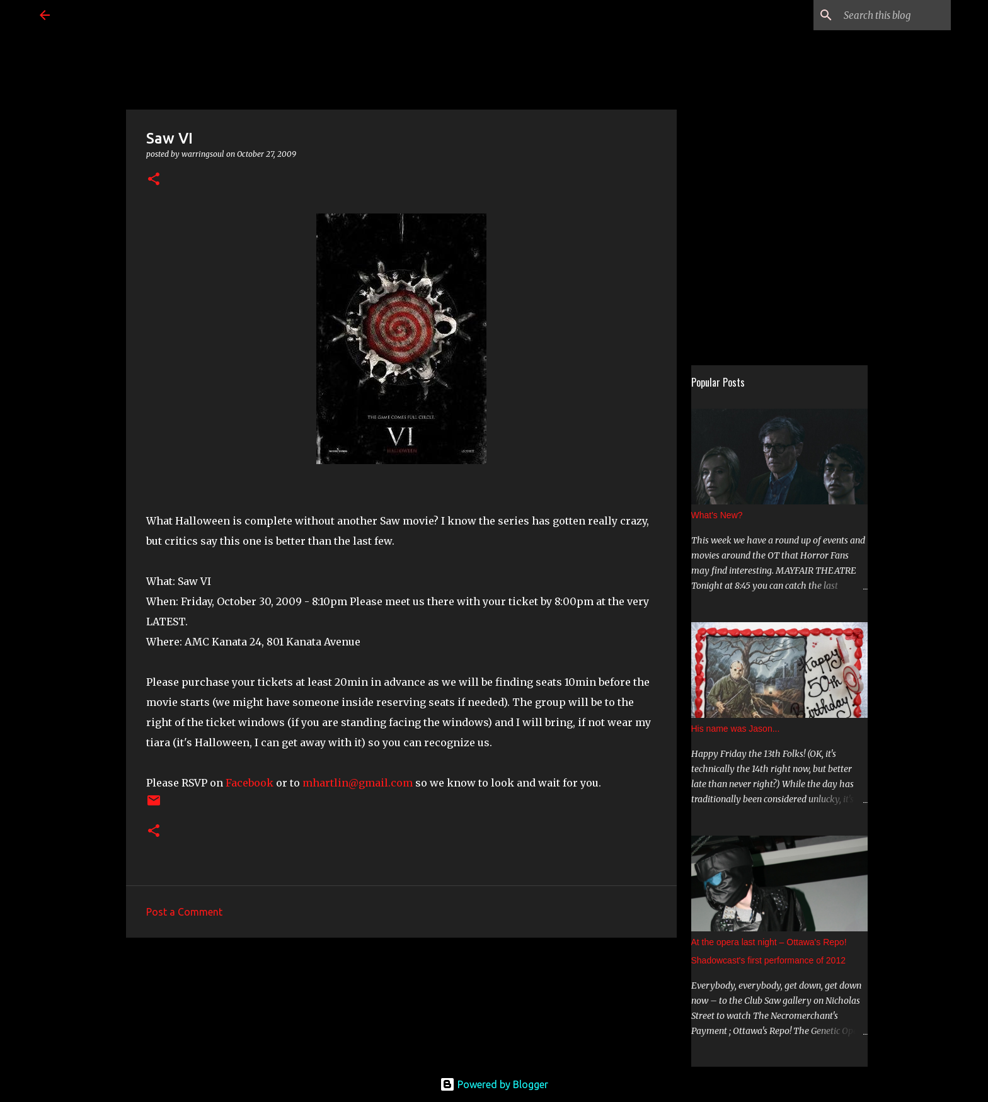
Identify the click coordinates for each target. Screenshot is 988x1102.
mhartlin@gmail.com (357, 782)
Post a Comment (184, 911)
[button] (153, 179)
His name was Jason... (735, 729)
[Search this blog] (885, 15)
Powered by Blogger (494, 1084)
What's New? (717, 515)
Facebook (249, 782)
